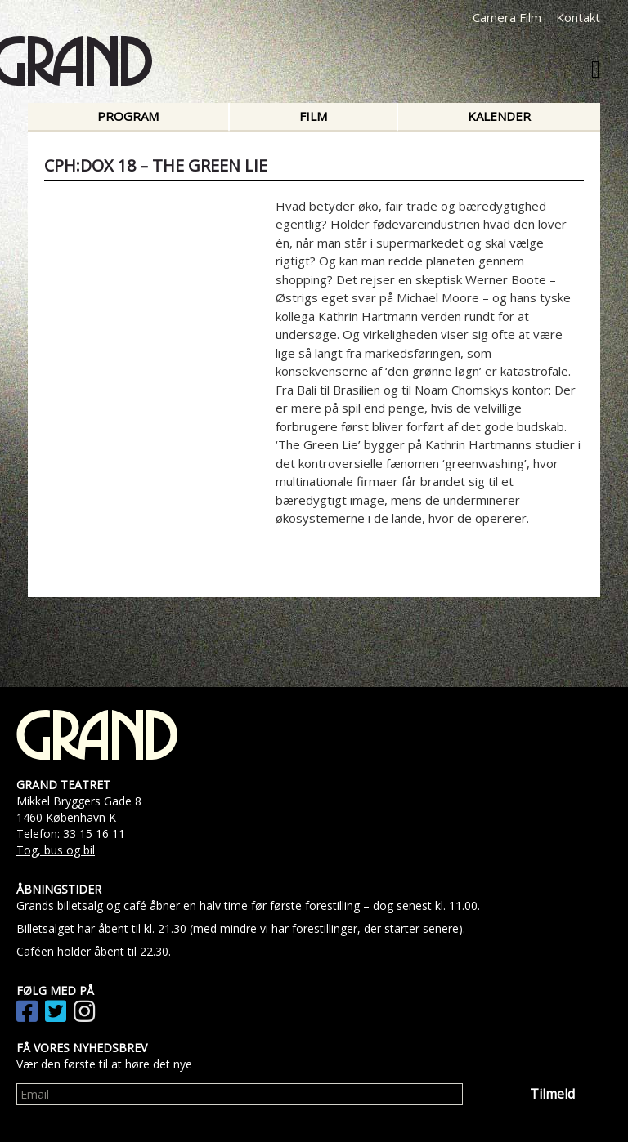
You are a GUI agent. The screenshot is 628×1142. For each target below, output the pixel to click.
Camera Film (507, 17)
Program (128, 116)
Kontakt (578, 17)
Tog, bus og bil (55, 850)
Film (313, 116)
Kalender (499, 116)
